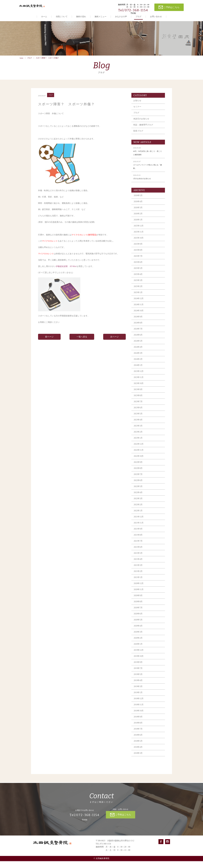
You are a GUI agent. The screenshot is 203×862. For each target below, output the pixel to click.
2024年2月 (138, 362)
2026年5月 (138, 198)
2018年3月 (138, 756)
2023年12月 (139, 374)
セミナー (138, 110)
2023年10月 (139, 386)
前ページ (49, 340)
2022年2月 (138, 508)
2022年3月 (138, 502)
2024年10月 (139, 314)
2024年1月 (138, 368)
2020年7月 (138, 611)
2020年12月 (139, 586)
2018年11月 (139, 708)
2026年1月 (138, 223)
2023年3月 (138, 429)
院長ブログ (139, 134)
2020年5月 (138, 623)
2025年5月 (138, 271)
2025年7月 (138, 259)
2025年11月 (139, 235)
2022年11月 (139, 453)
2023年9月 (138, 392)
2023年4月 (138, 423)
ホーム (44, 17)
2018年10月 (139, 714)
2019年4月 (138, 683)
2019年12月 (139, 653)
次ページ (114, 340)
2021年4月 (138, 562)
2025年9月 (138, 247)
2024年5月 (138, 344)
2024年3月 (138, 356)
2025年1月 (138, 295)
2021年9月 (138, 532)
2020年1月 (138, 647)
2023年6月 (138, 411)
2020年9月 (138, 599)
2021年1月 (138, 580)
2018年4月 (138, 750)
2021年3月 (138, 568)
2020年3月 (138, 635)
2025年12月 (139, 229)
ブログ (138, 17)
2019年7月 (138, 671)
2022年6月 (138, 483)
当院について (62, 17)
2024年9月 (138, 320)
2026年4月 (138, 205)
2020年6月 (138, 617)
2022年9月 (138, 465)
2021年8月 (138, 538)
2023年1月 (138, 441)
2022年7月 (138, 477)
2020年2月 (138, 641)
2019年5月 (138, 677)
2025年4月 (138, 277)
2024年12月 (139, 302)
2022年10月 (139, 459)
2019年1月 (138, 696)
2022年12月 (139, 447)
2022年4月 (138, 496)
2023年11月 (139, 380)
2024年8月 (138, 326)
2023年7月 (138, 405)
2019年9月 (138, 665)
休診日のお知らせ (141, 122)
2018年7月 (138, 732)
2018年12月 (139, 702)
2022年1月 (138, 514)
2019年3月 (138, 689)
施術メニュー (100, 17)
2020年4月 (138, 629)
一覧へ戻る (82, 340)
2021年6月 (138, 550)
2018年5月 (138, 744)
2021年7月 (138, 544)
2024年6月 (138, 338)
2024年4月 (138, 350)
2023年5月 (138, 417)
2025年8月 (138, 253)
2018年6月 (138, 738)
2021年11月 (139, 526)
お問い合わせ (156, 17)
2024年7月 (138, 332)
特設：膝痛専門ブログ (143, 128)
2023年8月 (138, 399)
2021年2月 (138, 574)
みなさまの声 (121, 17)
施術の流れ (81, 17)
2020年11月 (139, 592)
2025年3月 (138, 283)
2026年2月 (138, 217)
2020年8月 (138, 605)
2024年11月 (139, 308)
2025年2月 (138, 289)
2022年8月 (138, 471)
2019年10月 (139, 659)
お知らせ (138, 104)
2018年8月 (138, 726)
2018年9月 (138, 720)
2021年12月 (139, 520)
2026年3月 (138, 211)
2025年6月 (138, 265)
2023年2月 (138, 435)
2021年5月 (138, 556)
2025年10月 (139, 241)
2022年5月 (138, 489)
